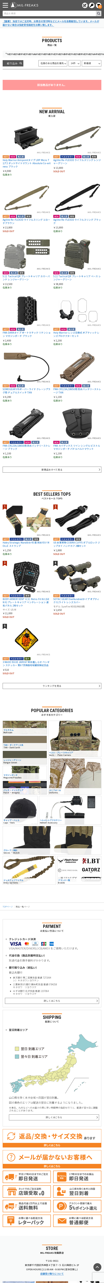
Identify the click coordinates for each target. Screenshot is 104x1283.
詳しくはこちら (52, 1000)
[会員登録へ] (85, 5)
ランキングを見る (52, 685)
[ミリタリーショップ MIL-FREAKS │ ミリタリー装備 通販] (24, 5)
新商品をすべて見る (52, 469)
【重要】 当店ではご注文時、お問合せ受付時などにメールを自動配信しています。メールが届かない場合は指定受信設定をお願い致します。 (51, 23)
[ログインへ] (91, 5)
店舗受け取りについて (52, 1273)
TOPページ (8, 906)
